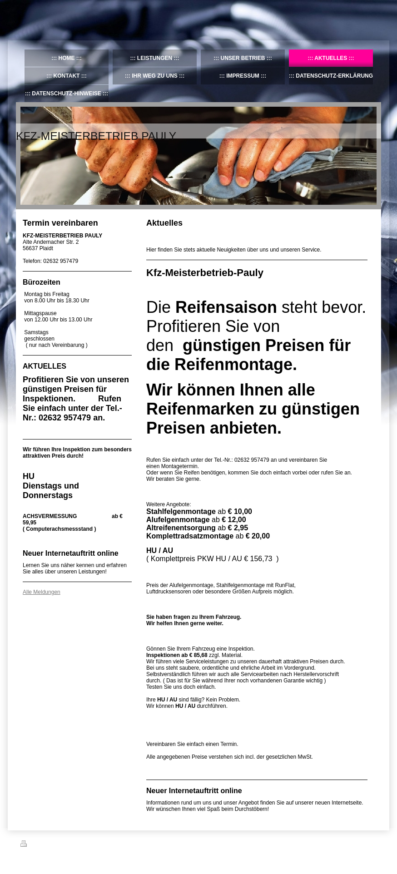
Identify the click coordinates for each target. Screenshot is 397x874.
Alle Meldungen (41, 592)
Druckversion (40, 845)
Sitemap (72, 845)
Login (370, 843)
